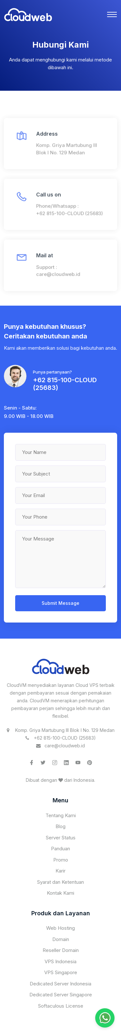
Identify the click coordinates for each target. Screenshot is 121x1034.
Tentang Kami (60, 815)
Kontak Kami (60, 893)
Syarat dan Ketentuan (60, 882)
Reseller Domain (61, 950)
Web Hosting (60, 928)
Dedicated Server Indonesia (60, 984)
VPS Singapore (60, 972)
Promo (60, 860)
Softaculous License (60, 1006)
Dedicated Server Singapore (60, 995)
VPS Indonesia (60, 961)
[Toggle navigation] (112, 14)
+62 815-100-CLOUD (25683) (69, 214)
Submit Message (60, 603)
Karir (60, 871)
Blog (60, 826)
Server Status (61, 838)
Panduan (60, 848)
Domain (60, 939)
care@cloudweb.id (58, 275)
